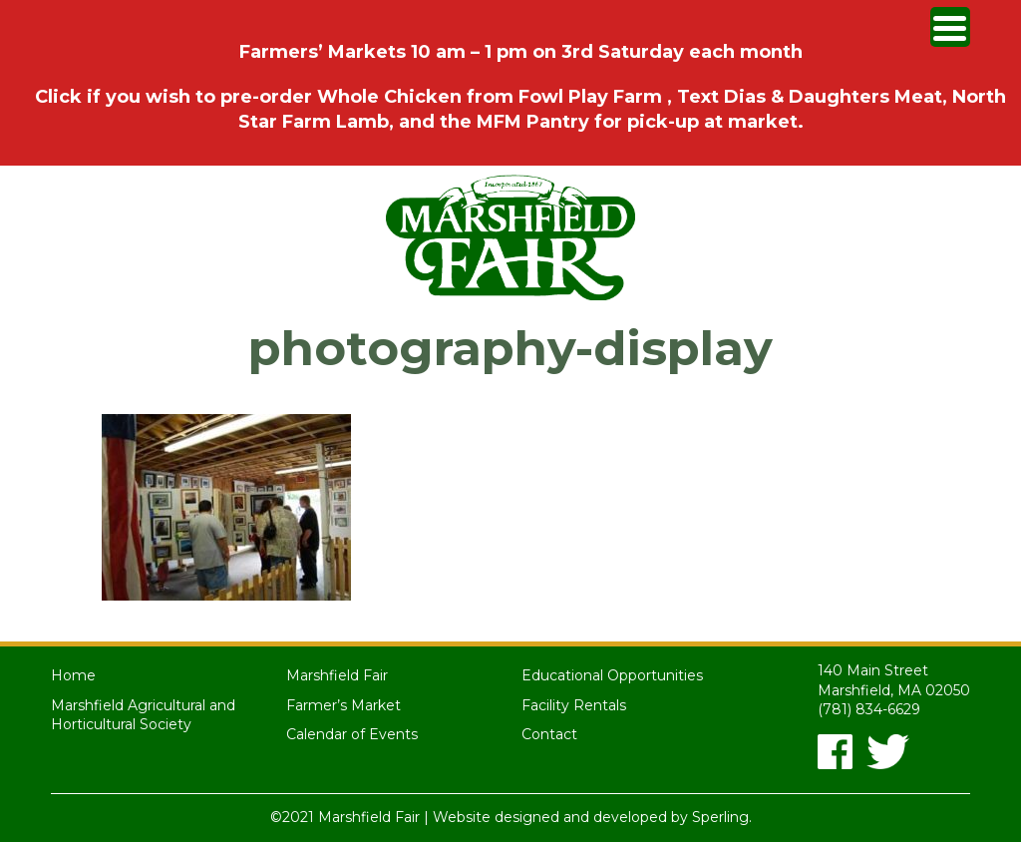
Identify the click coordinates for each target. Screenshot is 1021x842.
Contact (549, 734)
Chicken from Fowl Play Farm (525, 97)
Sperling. (722, 817)
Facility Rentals (573, 705)
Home (73, 675)
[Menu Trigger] (950, 27)
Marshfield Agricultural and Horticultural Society (143, 715)
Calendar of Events (352, 734)
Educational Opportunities (612, 675)
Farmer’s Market (343, 705)
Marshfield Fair (337, 675)
